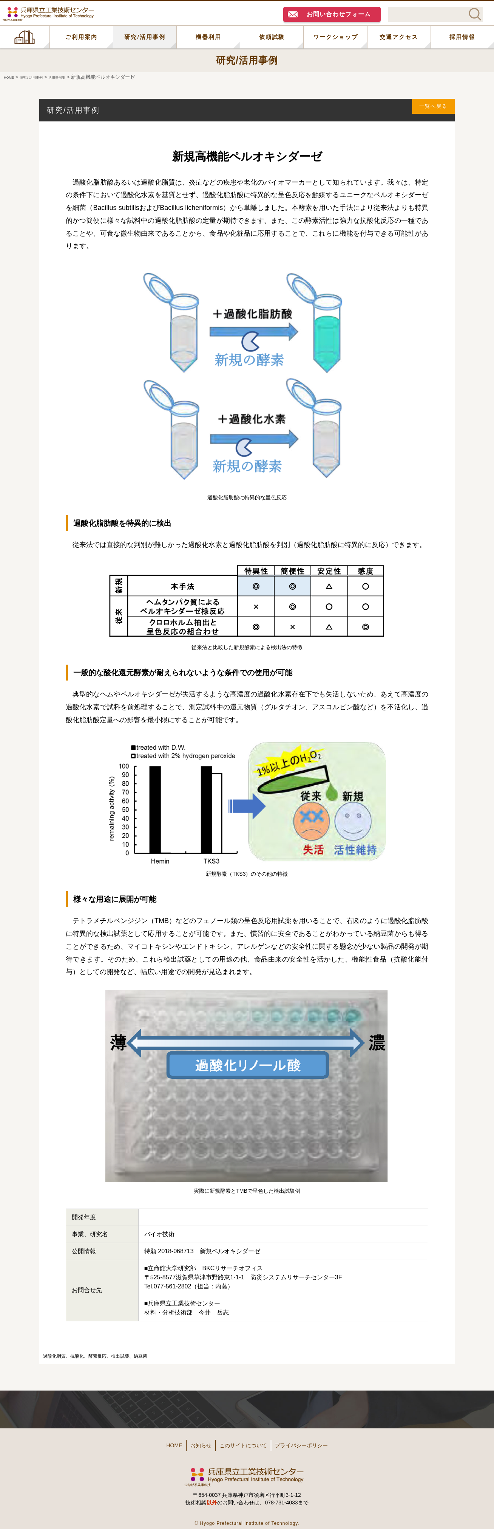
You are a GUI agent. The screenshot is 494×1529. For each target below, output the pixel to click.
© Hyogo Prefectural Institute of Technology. (247, 1517)
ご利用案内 (81, 37)
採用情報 (462, 37)
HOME (24, 37)
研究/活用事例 (144, 37)
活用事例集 (75, 77)
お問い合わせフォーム (339, 14)
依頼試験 (272, 37)
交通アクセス (399, 37)
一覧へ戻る (429, 110)
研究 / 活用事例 (41, 77)
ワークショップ (335, 37)
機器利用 (208, 37)
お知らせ (191, 1442)
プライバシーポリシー (319, 1442)
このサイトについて (246, 1442)
